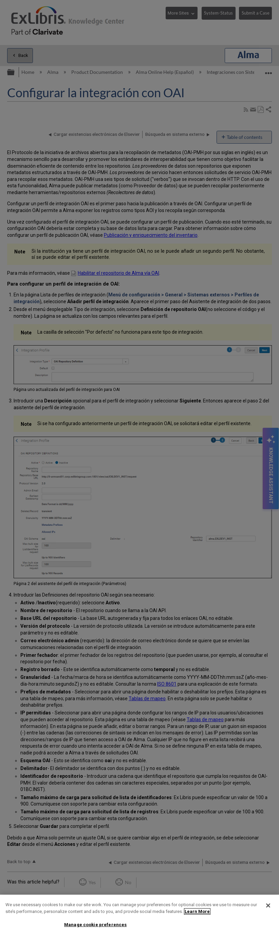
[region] (139, 916)
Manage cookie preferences (95, 924)
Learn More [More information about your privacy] (197, 911)
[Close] (268, 905)
